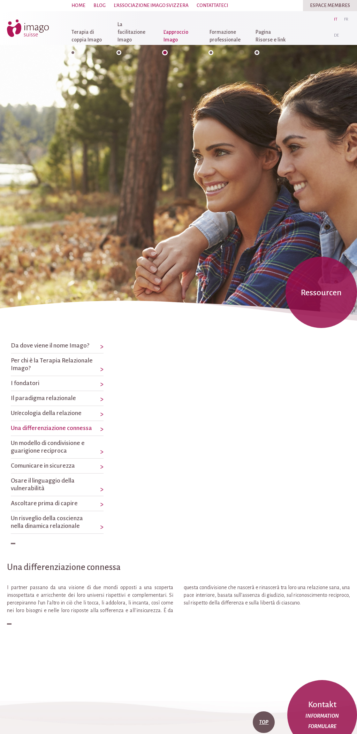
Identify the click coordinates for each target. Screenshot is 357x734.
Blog (99, 5)
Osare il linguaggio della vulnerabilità (43, 484)
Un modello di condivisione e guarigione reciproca (48, 447)
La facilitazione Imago (131, 32)
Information (322, 716)
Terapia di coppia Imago (86, 35)
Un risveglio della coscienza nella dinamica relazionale (47, 522)
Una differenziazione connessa (51, 428)
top (263, 722)
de (336, 35)
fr (346, 19)
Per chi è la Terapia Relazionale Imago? (52, 364)
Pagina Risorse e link (271, 35)
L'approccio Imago (176, 35)
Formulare (322, 726)
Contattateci (212, 5)
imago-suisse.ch (29, 28)
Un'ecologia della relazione (46, 413)
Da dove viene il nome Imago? (50, 345)
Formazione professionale (225, 35)
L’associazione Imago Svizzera (151, 5)
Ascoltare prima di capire (44, 503)
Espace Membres (330, 5)
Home (78, 5)
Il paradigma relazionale (43, 398)
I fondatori (25, 383)
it (335, 19)
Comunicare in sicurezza (43, 465)
